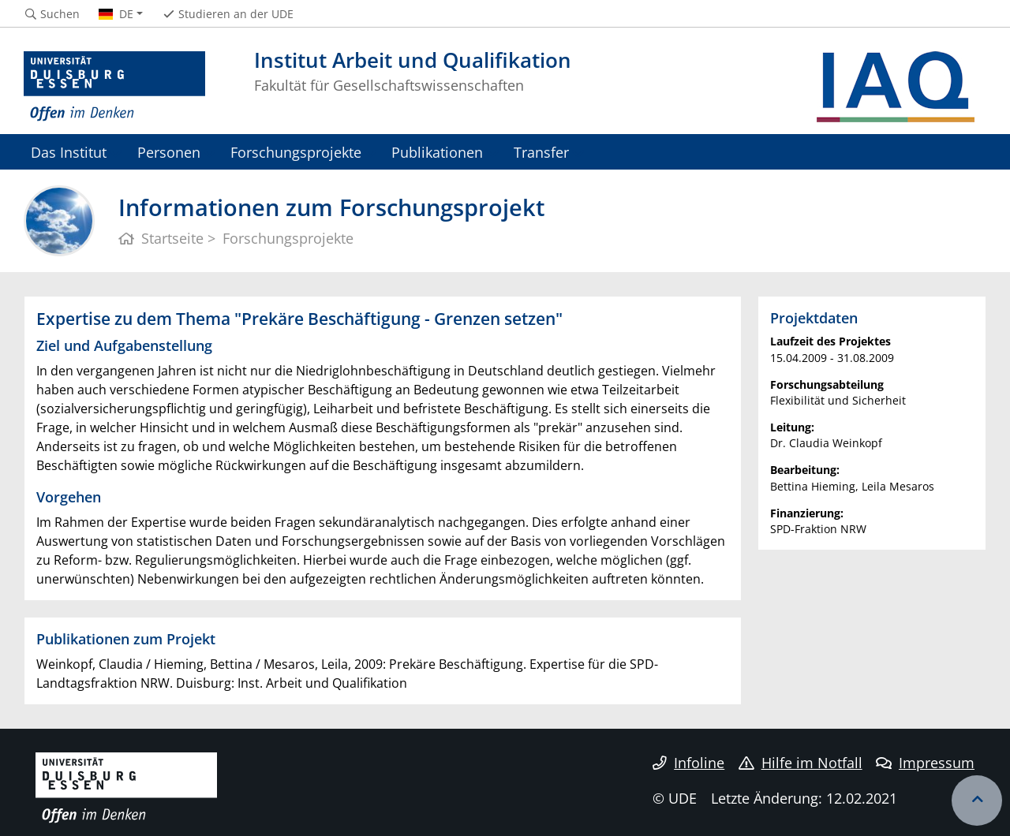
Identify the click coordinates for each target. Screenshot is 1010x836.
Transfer (541, 152)
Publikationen (437, 152)
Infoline (688, 762)
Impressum (925, 762)
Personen (168, 152)
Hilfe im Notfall (800, 762)
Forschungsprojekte (295, 152)
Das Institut (69, 152)
